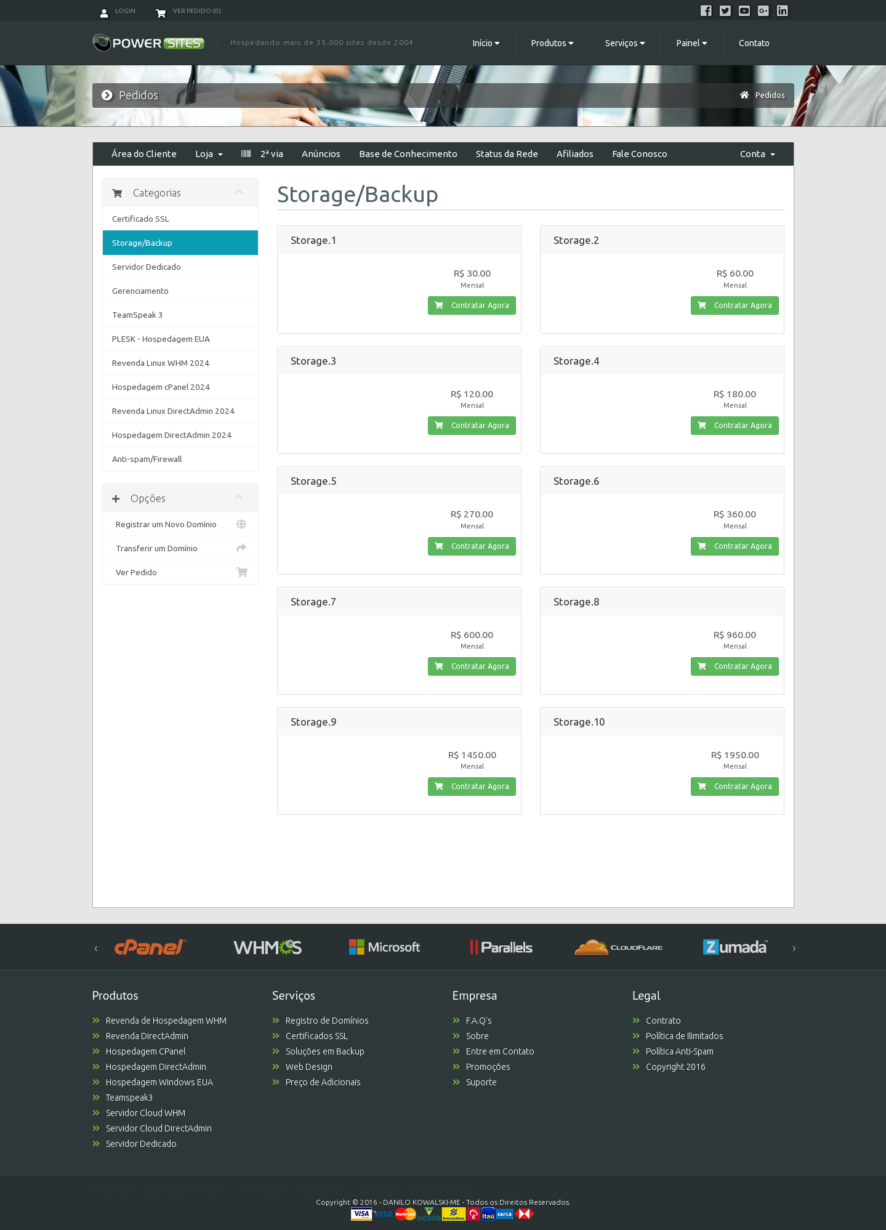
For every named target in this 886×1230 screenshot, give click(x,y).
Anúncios (321, 153)
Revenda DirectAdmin (140, 1036)
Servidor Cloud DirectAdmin (152, 1128)
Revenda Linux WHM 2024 (160, 363)
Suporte (475, 1082)
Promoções (481, 1067)
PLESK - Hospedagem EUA (161, 339)
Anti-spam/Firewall (147, 459)
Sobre (471, 1036)
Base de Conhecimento (408, 153)
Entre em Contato (493, 1051)
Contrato (656, 1021)
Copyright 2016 (669, 1067)
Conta (757, 153)
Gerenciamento (140, 291)
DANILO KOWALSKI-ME (422, 1202)
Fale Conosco (639, 153)
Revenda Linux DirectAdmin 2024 (173, 411)
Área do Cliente (144, 153)
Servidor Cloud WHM (138, 1113)
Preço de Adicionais (316, 1082)
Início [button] (486, 43)
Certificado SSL (140, 219)
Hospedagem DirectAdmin (149, 1067)
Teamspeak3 (122, 1098)
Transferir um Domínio (180, 548)
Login (117, 10)
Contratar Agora (472, 305)
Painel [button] (692, 43)
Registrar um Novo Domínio (180, 524)
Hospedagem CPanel (138, 1051)
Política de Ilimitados (677, 1036)
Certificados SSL (310, 1036)
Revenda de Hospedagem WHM (159, 1021)
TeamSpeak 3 (137, 315)
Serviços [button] (625, 43)
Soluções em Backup (318, 1051)
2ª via (262, 153)
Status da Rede (507, 153)
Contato (754, 43)
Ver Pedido (180, 572)
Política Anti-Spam (673, 1051)
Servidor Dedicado (146, 267)
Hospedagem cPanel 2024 (161, 387)
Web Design (302, 1067)
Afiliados (575, 153)
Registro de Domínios (320, 1021)
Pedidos (770, 95)
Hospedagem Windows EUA (152, 1082)
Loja (209, 153)
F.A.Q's (472, 1021)
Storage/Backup (142, 243)
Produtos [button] (552, 43)
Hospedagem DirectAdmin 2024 (172, 435)
